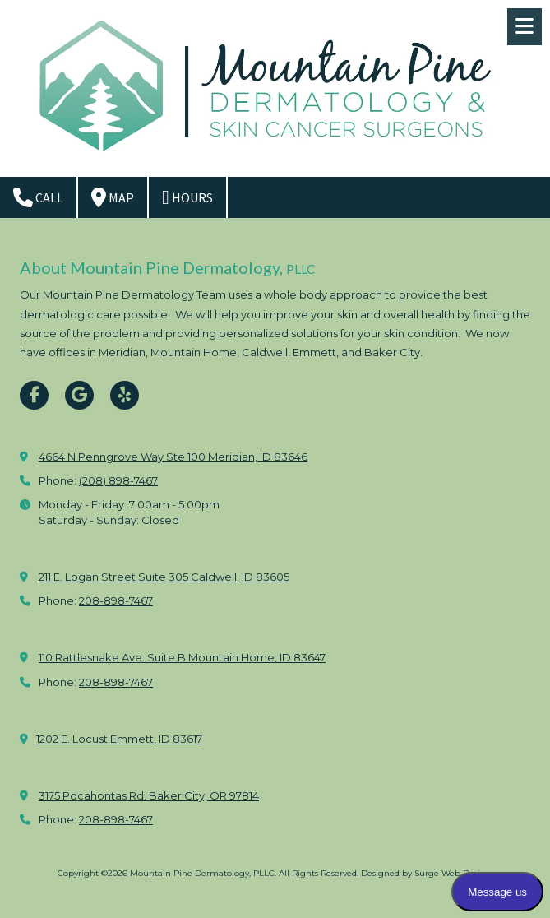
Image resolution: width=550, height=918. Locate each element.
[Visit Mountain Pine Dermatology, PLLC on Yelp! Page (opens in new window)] (124, 395)
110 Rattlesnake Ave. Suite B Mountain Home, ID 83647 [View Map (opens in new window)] (182, 657)
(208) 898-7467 (118, 480)
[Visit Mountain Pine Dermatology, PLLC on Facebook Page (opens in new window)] (34, 395)
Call (38, 197)
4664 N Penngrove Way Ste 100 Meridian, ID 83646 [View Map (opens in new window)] (173, 456)
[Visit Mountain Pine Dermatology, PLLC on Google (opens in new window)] (79, 395)
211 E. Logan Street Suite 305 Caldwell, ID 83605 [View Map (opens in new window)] (164, 576)
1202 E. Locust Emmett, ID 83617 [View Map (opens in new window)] (119, 738)
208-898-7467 (116, 600)
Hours (187, 197)
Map (112, 197)
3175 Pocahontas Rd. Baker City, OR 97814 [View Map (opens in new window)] (149, 795)
